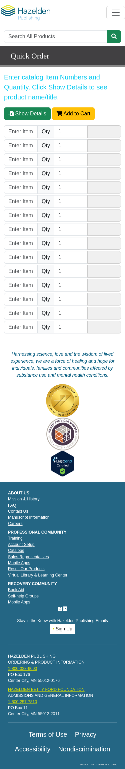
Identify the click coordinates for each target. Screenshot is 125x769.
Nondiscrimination (84, 749)
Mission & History (24, 499)
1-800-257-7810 (22, 702)
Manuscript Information (29, 517)
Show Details (27, 113)
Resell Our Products (26, 569)
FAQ (12, 505)
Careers (15, 523)
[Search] (55, 36)
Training (15, 538)
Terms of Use (48, 734)
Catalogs (16, 550)
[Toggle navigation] (115, 12)
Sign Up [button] (62, 628)
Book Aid (16, 589)
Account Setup (21, 544)
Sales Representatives (28, 557)
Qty (46, 131)
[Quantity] (71, 131)
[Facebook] (60, 608)
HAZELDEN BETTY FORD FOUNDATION (46, 689)
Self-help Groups (23, 596)
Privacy (85, 734)
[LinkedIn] (65, 608)
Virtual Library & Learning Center (37, 575)
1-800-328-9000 (22, 668)
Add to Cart (73, 113)
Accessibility (33, 749)
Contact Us (18, 511)
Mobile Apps (19, 563)
